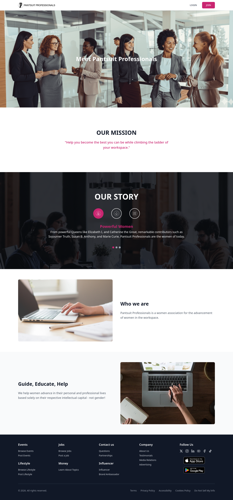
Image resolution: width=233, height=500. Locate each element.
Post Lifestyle (25, 474)
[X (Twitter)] (181, 451)
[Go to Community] (116, 247)
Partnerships (105, 455)
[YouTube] (198, 451)
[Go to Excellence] (120, 247)
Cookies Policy (182, 490)
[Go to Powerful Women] (113, 247)
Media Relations (147, 460)
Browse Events (25, 450)
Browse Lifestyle (26, 469)
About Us (144, 450)
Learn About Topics (69, 469)
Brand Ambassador (109, 474)
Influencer (104, 469)
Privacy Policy (148, 490)
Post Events (24, 455)
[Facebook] (204, 451)
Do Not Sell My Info (204, 490)
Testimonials (146, 455)
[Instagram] (187, 451)
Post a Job (64, 455)
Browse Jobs (65, 450)
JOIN (208, 5)
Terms (133, 490)
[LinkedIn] (192, 451)
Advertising (145, 464)
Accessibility (165, 490)
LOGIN (193, 5)
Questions (104, 450)
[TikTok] (210, 451)
